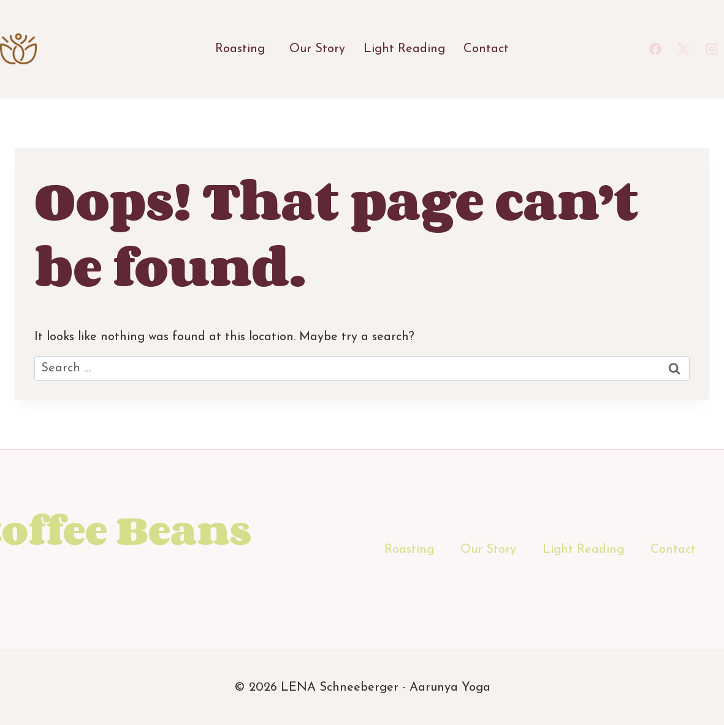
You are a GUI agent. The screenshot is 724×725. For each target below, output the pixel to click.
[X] (683, 49)
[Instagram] (711, 49)
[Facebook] (655, 49)
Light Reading (404, 49)
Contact (486, 49)
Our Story (317, 49)
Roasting (240, 49)
